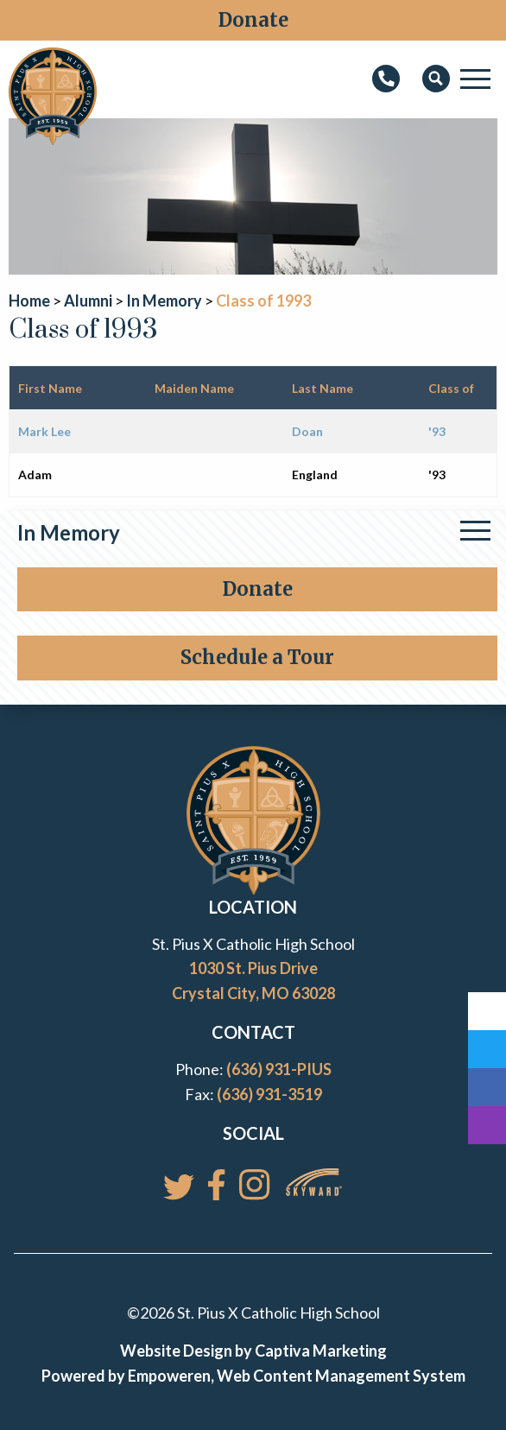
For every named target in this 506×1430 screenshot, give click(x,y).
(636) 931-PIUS (279, 1069)
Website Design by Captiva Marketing (253, 1350)
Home (29, 300)
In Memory (68, 532)
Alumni (88, 300)
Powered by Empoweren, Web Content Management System (253, 1375)
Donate (253, 20)
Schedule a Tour (257, 657)
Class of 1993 (263, 300)
